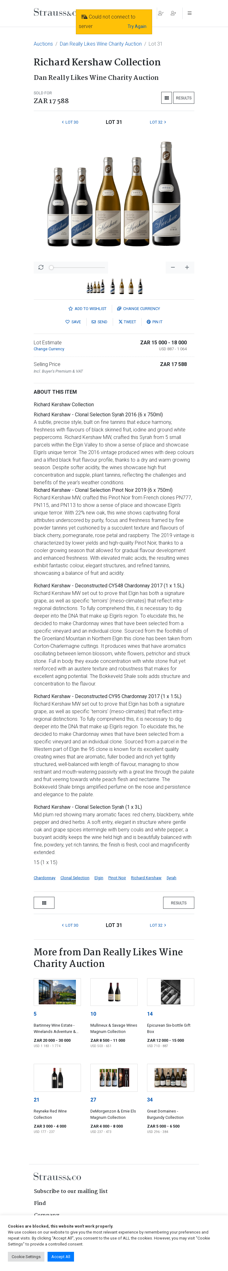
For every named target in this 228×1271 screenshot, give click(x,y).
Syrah (171, 877)
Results (183, 98)
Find (40, 1203)
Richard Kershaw (146, 877)
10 (93, 1014)
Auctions (43, 44)
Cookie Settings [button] (26, 1256)
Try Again (137, 26)
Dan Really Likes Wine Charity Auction (101, 44)
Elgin (98, 877)
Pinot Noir (117, 877)
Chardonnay (44, 877)
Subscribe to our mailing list (71, 1191)
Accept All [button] (60, 1256)
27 (93, 1100)
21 (36, 1100)
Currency (138, 308)
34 (150, 1100)
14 (150, 1014)
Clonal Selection (74, 877)
